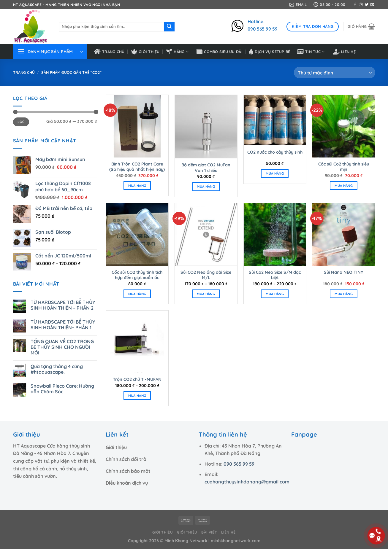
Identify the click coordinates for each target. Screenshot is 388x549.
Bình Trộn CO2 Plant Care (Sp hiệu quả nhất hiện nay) (137, 166)
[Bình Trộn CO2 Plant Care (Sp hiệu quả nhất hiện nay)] (137, 126)
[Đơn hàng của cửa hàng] (334, 72)
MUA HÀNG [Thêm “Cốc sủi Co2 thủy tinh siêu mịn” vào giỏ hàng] (344, 185)
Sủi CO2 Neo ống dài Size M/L (205, 275)
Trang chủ (109, 52)
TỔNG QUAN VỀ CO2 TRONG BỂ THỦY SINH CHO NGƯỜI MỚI (62, 347)
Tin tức (311, 52)
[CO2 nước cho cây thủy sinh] (275, 120)
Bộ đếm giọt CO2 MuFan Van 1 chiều (205, 167)
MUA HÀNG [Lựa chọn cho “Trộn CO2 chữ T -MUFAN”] (137, 395)
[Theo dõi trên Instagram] (360, 5)
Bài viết (209, 532)
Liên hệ (344, 52)
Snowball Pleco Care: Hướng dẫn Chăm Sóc (62, 388)
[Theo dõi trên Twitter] (366, 5)
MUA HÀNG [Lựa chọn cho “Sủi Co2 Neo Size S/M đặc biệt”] (275, 294)
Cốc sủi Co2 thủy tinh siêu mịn (343, 166)
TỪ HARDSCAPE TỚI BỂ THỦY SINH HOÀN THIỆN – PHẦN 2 (63, 305)
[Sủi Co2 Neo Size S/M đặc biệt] (275, 234)
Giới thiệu (145, 52)
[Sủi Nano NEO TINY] (343, 234)
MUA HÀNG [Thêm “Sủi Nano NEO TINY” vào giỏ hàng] (344, 294)
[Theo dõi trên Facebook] (355, 5)
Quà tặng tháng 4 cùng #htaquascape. (57, 369)
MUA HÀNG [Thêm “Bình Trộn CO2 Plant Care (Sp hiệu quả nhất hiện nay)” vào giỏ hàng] (137, 185)
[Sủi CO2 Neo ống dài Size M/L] (206, 234)
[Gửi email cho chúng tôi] (372, 5)
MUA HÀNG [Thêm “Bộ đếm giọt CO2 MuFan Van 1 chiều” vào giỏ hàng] (206, 186)
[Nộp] (169, 27)
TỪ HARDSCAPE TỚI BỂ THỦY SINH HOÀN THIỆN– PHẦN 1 (63, 324)
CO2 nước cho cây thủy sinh (275, 152)
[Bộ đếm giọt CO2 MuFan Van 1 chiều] (206, 126)
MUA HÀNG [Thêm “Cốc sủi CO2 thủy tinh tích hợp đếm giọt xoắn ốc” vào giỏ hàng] (137, 294)
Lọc (21, 122)
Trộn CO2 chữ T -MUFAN (137, 379)
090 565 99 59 (239, 464)
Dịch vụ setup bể (269, 52)
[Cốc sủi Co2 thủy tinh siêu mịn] (343, 126)
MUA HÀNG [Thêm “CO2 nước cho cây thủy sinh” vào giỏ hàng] (275, 173)
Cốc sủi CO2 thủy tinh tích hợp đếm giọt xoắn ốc (137, 275)
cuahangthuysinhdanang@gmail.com (247, 482)
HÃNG (177, 52)
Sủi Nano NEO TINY (343, 272)
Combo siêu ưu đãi (220, 52)
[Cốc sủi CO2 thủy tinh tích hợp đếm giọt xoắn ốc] (137, 234)
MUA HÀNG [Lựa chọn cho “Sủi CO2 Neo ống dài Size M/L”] (206, 294)
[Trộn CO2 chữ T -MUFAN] (137, 342)
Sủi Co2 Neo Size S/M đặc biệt (275, 275)
